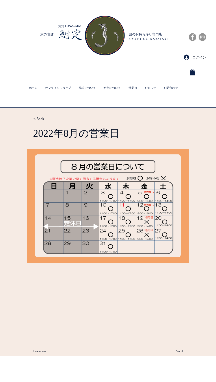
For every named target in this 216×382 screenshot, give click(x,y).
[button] (192, 72)
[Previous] (47, 351)
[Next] (172, 351)
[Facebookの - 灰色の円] (192, 37)
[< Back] (47, 119)
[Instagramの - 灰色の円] (202, 37)
